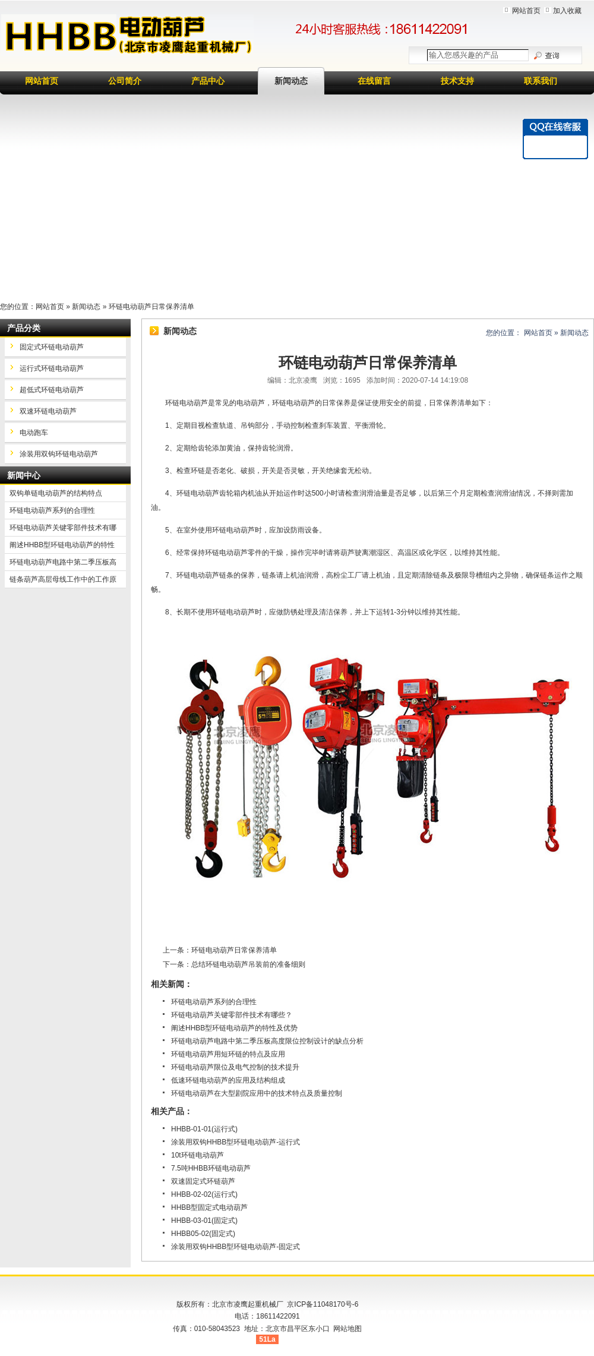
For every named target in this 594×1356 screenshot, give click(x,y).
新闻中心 (23, 475)
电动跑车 (34, 432)
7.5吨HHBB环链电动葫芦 (211, 1168)
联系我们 (540, 81)
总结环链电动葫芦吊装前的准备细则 (248, 964)
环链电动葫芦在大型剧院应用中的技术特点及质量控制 (256, 1093)
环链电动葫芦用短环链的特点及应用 (228, 1054)
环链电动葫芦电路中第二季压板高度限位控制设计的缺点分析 (267, 1041)
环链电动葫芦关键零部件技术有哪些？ (231, 1015)
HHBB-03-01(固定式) (204, 1220)
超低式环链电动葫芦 (52, 390)
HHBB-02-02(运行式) (204, 1194)
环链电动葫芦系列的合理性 (214, 1002)
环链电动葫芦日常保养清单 (234, 950)
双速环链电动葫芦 (48, 411)
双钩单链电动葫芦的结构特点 (56, 493)
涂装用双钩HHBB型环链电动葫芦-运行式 (235, 1142)
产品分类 (23, 328)
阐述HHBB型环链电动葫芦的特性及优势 (234, 1028)
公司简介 (124, 81)
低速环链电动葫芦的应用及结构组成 (228, 1080)
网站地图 (347, 1329)
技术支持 (457, 81)
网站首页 (526, 11)
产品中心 (208, 81)
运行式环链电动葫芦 (52, 368)
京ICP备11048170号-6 (322, 1304)
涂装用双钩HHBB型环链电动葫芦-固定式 (235, 1247)
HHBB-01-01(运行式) (204, 1129)
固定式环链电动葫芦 (52, 347)
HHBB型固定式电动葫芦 (209, 1207)
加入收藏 (567, 11)
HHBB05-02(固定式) (203, 1233)
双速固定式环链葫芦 (203, 1181)
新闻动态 (291, 81)
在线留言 (374, 81)
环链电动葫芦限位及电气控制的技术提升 (235, 1067)
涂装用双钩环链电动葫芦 (59, 454)
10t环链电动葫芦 (197, 1155)
